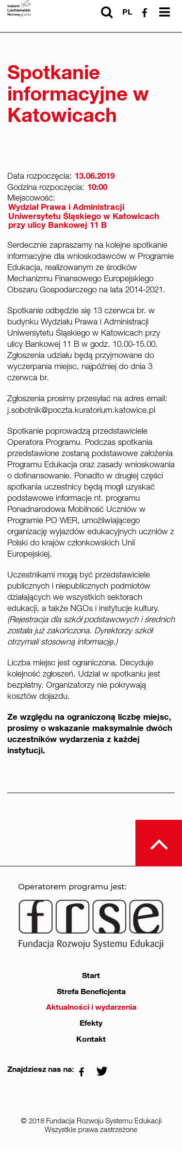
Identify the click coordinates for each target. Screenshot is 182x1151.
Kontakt (91, 1039)
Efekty (91, 1023)
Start (91, 975)
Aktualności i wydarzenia (91, 1007)
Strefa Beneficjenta (91, 991)
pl (127, 12)
